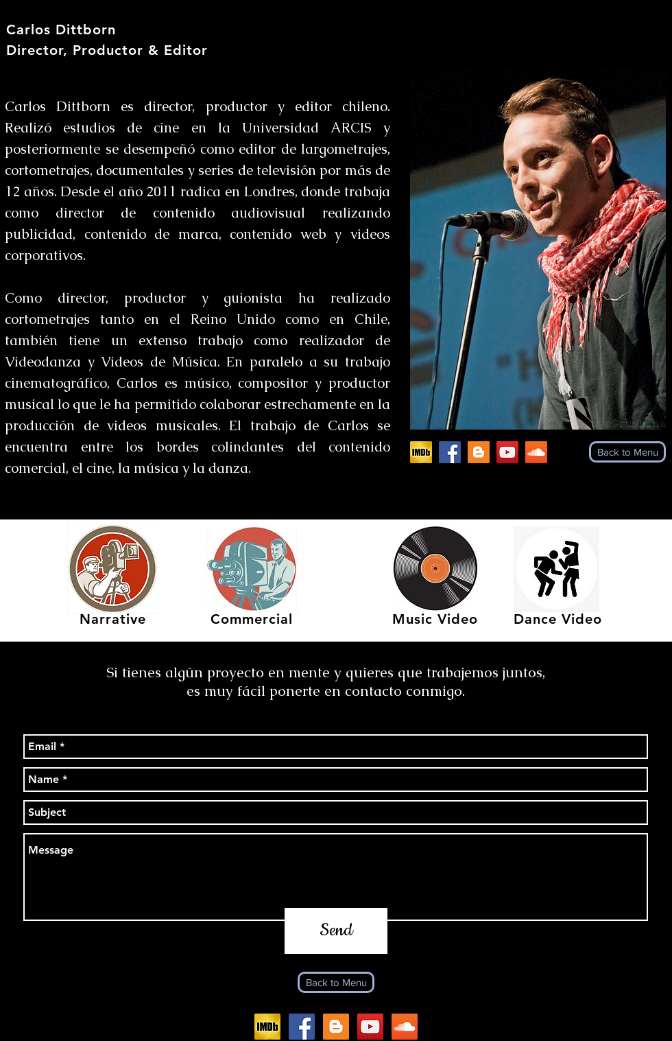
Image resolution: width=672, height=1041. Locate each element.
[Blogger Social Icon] (479, 452)
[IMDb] (421, 452)
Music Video (435, 619)
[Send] (336, 931)
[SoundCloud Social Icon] (536, 452)
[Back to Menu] (627, 452)
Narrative (113, 619)
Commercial (252, 619)
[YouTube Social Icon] (507, 452)
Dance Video (558, 619)
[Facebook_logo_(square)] (450, 452)
